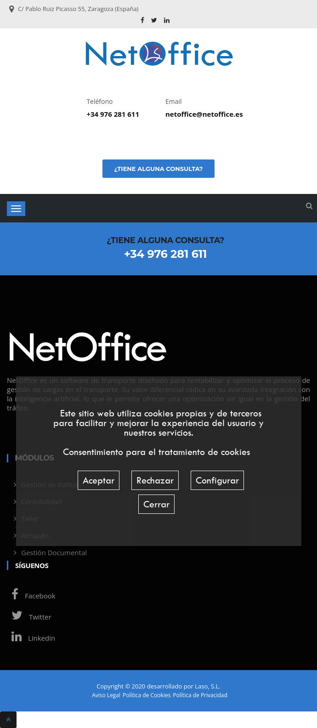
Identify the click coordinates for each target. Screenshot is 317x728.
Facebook (31, 595)
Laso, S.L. (208, 686)
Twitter (29, 616)
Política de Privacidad (200, 695)
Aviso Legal (106, 695)
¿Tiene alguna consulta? (158, 168)
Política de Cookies (146, 695)
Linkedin (31, 638)
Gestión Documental (54, 552)
